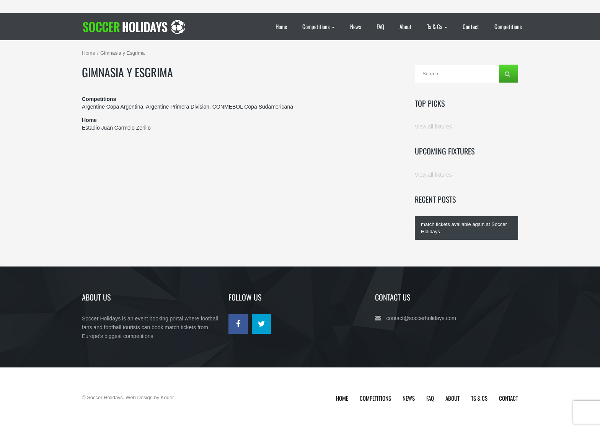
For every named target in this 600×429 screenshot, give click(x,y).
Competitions (318, 26)
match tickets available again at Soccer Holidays (464, 227)
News (355, 26)
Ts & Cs (437, 26)
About (405, 26)
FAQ (380, 26)
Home (281, 26)
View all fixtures (433, 126)
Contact (471, 26)
